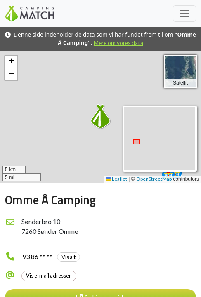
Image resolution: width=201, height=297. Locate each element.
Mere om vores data (118, 43)
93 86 (51, 256)
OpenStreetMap (154, 179)
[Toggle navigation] (184, 13)
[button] (168, 174)
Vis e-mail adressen (49, 275)
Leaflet (116, 179)
